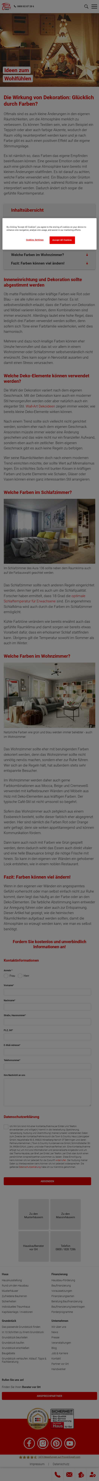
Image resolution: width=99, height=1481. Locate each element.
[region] (49, 234)
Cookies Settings (35, 240)
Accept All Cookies (62, 240)
